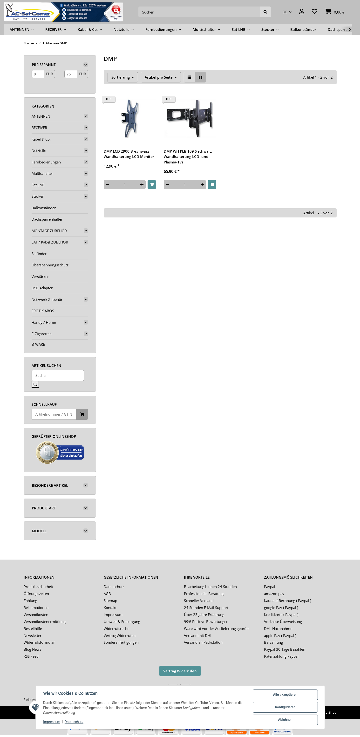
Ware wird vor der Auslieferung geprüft (216, 628)
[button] (301, 12)
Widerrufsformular (39, 642)
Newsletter (32, 635)
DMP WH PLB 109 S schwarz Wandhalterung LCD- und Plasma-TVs (188, 156)
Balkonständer (44, 207)
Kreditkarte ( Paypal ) (281, 614)
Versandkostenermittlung (45, 621)
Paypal (269, 586)
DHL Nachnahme (278, 628)
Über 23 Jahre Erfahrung (204, 614)
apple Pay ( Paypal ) (280, 635)
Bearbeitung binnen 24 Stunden (210, 586)
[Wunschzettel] (314, 12)
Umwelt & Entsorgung (122, 621)
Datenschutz (114, 586)
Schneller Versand (199, 600)
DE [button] (285, 11)
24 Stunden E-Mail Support (206, 607)
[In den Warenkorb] (152, 184)
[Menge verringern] (107, 184)
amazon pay (274, 593)
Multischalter (42, 173)
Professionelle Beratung (204, 593)
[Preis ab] (38, 74)
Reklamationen (36, 607)
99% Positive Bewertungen (206, 621)
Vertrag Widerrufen (120, 635)
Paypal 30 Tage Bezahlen (284, 649)
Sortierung (120, 77)
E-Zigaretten (42, 333)
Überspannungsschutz (50, 265)
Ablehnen (285, 720)
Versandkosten (36, 614)
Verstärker (40, 276)
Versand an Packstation (203, 642)
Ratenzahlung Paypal (281, 656)
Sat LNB (38, 185)
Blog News (32, 649)
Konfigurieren (285, 707)
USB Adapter (42, 287)
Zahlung (30, 600)
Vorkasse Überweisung (283, 621)
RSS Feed (31, 656)
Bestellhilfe (33, 628)
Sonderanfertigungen (121, 642)
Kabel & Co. (41, 139)
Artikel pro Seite (159, 77)
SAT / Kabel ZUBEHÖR (50, 242)
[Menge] (124, 184)
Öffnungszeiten (36, 593)
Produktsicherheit (38, 586)
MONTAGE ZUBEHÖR (49, 230)
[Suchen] (199, 12)
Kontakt (110, 607)
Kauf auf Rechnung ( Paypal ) (287, 600)
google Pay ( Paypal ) (281, 607)
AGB (107, 593)
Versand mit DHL (198, 635)
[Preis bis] (70, 74)
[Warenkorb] (334, 12)
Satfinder (39, 253)
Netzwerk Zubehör (47, 299)
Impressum (113, 614)
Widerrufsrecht (116, 628)
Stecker (38, 196)
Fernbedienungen (46, 162)
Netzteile (39, 150)
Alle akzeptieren (285, 695)
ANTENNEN (41, 116)
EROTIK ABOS (43, 310)
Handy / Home (44, 322)
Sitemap (110, 600)
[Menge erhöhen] (142, 184)
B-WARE (38, 344)
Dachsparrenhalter (47, 219)
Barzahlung (273, 642)
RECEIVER (39, 127)
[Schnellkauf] (54, 414)
